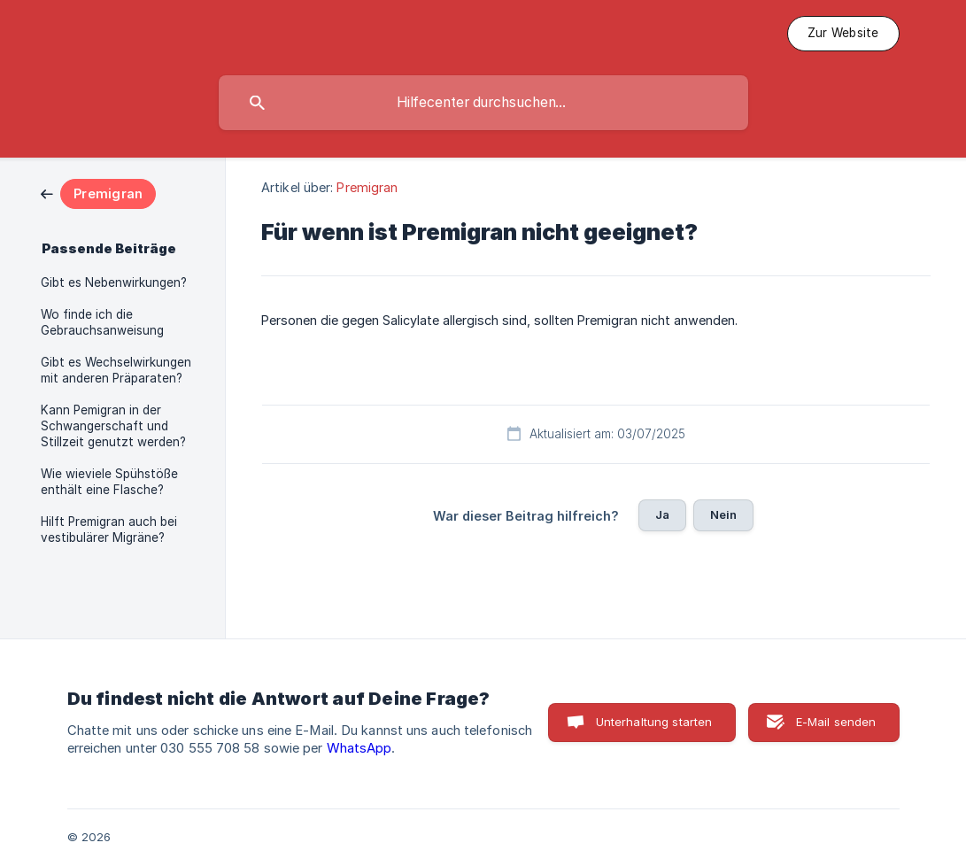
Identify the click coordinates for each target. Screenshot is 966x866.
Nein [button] (724, 514)
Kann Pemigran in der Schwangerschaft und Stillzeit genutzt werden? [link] (113, 426)
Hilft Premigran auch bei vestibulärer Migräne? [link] (109, 529)
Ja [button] (662, 514)
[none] (843, 33)
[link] (98, 192)
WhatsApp (359, 748)
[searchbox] (483, 102)
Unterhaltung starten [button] (654, 722)
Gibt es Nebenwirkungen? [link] (114, 282)
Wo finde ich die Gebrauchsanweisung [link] (102, 322)
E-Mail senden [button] (836, 722)
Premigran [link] (367, 187)
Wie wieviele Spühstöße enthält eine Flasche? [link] (109, 482)
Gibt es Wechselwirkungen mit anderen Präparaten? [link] (116, 370)
